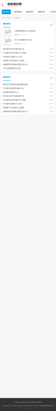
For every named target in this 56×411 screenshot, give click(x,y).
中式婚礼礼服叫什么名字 (12, 57)
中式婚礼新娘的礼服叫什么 (13, 88)
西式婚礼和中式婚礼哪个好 (13, 49)
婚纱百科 (41, 12)
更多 (51, 25)
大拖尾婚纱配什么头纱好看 (24, 31)
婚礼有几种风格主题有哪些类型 (15, 84)
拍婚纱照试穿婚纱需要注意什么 (15, 64)
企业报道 (16, 18)
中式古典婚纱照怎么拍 (12, 68)
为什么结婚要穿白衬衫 (23, 40)
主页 (3, 18)
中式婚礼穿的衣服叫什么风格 (14, 53)
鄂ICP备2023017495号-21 (28, 408)
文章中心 (9, 18)
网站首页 (6, 12)
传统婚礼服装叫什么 (11, 92)
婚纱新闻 (18, 12)
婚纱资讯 (29, 12)
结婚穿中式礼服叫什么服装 (13, 60)
